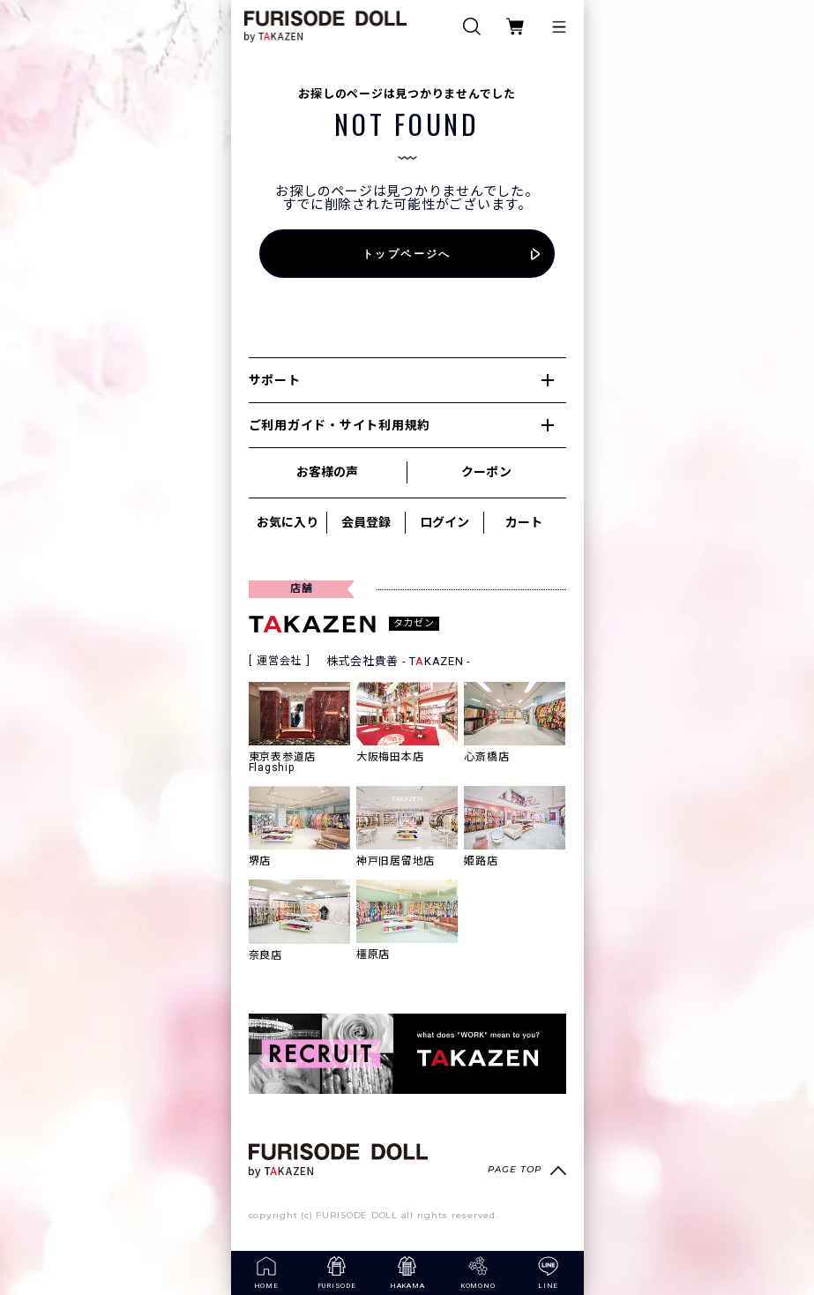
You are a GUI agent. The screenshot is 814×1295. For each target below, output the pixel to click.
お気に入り (287, 522)
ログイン (444, 522)
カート (523, 522)
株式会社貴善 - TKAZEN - (399, 661)
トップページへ (407, 253)
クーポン (486, 472)
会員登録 (366, 522)
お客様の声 (327, 472)
